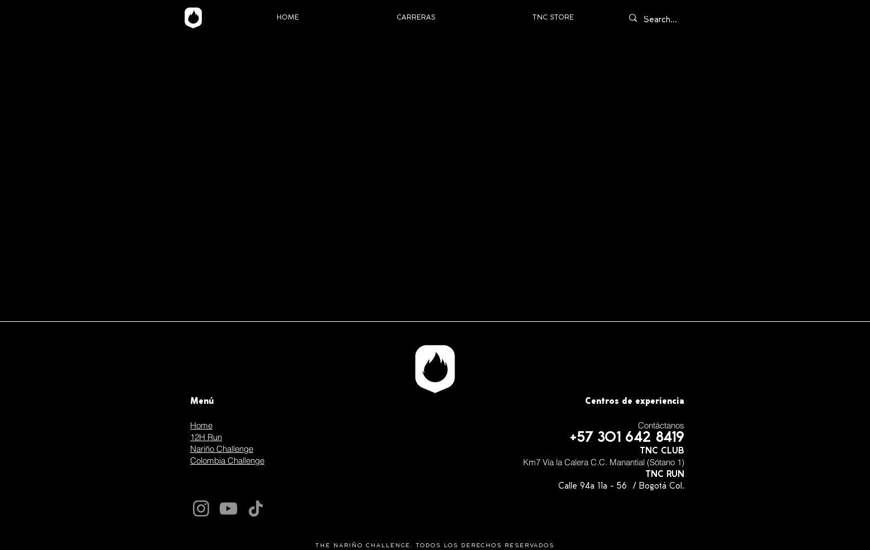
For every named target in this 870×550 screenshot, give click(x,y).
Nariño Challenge (221, 448)
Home (201, 425)
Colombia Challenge (227, 460)
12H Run (206, 437)
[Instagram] (201, 508)
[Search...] (664, 20)
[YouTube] (228, 508)
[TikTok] (256, 508)
